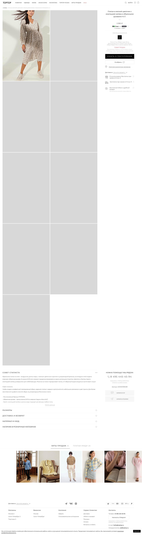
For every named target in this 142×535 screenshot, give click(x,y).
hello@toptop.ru (118, 525)
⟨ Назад (5, 7)
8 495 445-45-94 (120, 514)
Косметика (53, 2)
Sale (84, 2)
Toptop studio (64, 2)
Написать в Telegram (119, 517)
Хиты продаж (76, 2)
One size (119, 37)
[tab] (60, 447)
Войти (130, 2)
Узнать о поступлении (119, 56)
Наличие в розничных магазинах (119, 67)
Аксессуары (42, 2)
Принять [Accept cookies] (137, 531)
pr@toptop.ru (124, 528)
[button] (50, 372)
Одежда (27, 2)
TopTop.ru (7, 3)
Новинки (18, 2)
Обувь (34, 2)
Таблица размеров (119, 33)
